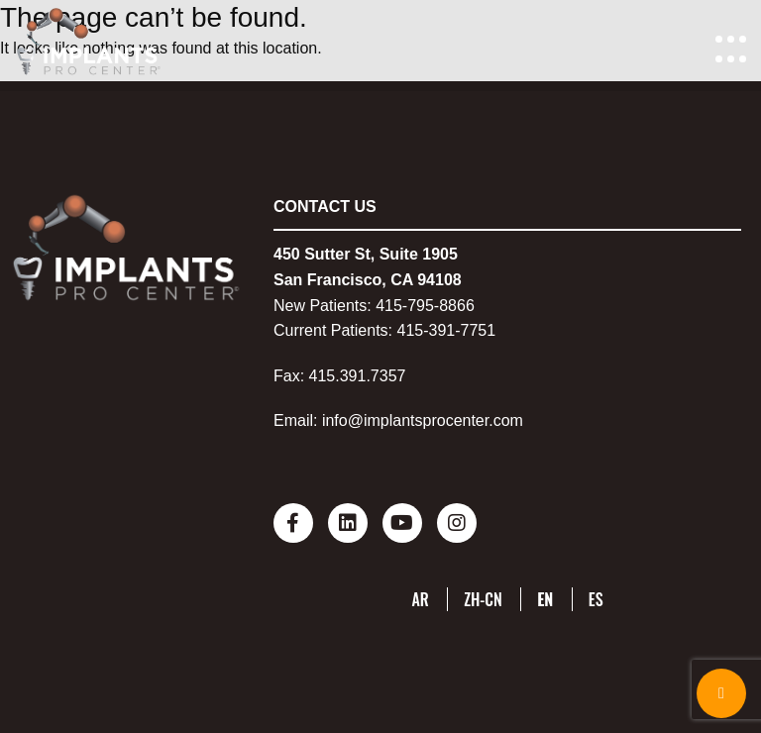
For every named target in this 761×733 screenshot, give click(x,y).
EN (545, 599)
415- (391, 305)
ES (596, 599)
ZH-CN (483, 599)
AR (419, 599)
